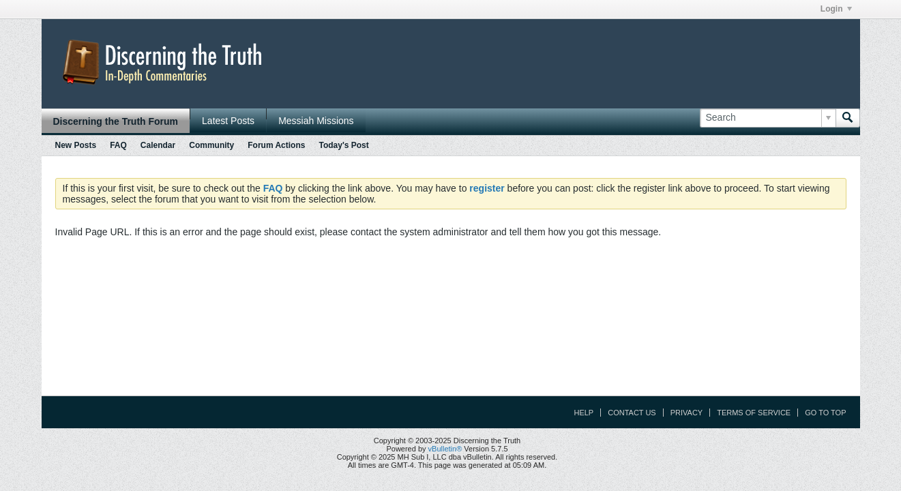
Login (836, 9)
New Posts (76, 145)
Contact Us (632, 412)
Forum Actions (276, 145)
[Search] (768, 118)
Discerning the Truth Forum (116, 121)
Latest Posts (228, 120)
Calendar (158, 145)
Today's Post (343, 145)
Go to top (825, 412)
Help (583, 412)
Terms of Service (754, 412)
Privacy (686, 412)
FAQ (118, 145)
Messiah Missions (315, 120)
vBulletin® (445, 449)
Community (211, 145)
